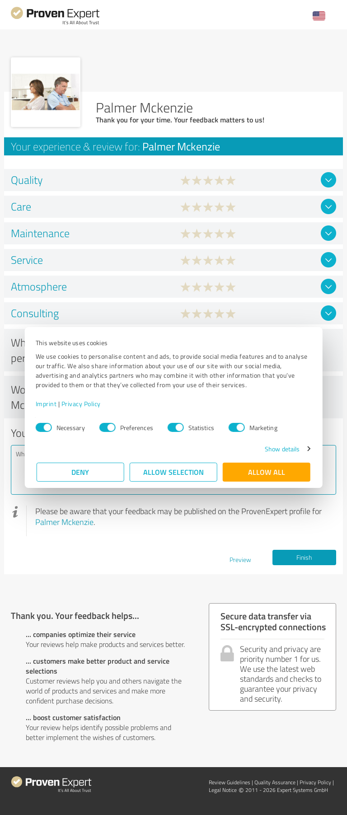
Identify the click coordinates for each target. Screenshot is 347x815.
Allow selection (173, 472)
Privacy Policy (82, 403)
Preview (240, 559)
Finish (304, 557)
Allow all (266, 472)
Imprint (47, 403)
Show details (281, 449)
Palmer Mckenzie (64, 521)
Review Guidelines (229, 782)
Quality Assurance (274, 782)
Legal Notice (223, 790)
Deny (80, 472)
